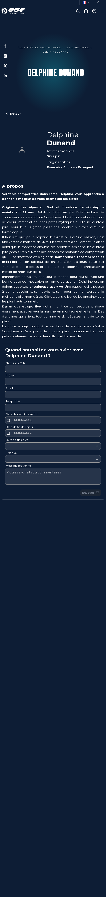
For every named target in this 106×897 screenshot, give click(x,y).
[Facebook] (5, 46)
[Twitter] (5, 66)
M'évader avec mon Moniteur (46, 47)
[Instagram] (5, 56)
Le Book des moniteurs (79, 47)
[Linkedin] (5, 75)
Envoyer (90, 493)
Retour (13, 113)
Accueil (22, 47)
